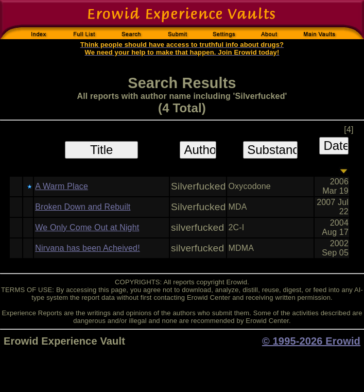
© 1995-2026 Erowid (311, 341)
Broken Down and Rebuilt (82, 206)
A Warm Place (61, 186)
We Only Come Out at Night (87, 227)
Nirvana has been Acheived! (87, 248)
